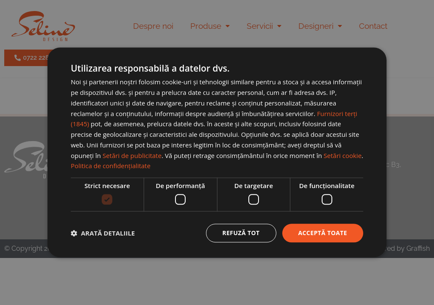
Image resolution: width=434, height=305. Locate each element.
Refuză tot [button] (240, 233)
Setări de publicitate (132, 155)
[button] (103, 233)
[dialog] (217, 152)
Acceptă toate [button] (322, 233)
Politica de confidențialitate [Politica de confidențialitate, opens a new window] (111, 166)
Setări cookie (343, 155)
